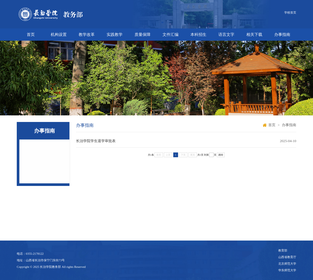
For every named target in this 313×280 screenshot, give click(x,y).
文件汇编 (170, 34)
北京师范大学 (287, 263)
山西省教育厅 (287, 257)
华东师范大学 (287, 270)
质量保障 (143, 34)
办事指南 (282, 34)
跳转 (220, 154)
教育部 (282, 250)
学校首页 (290, 12)
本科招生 (198, 34)
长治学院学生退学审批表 (96, 141)
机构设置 (59, 34)
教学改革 (87, 34)
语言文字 (226, 34)
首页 (31, 34)
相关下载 (254, 34)
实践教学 (115, 34)
